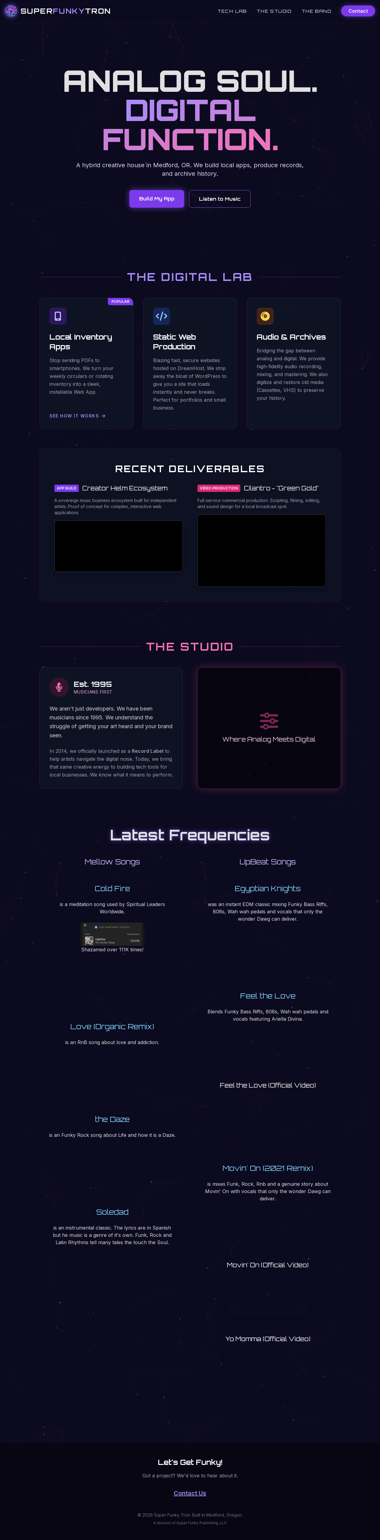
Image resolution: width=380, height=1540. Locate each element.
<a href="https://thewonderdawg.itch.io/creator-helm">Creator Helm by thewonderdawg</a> (119, 546)
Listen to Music (220, 199)
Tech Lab (232, 11)
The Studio (274, 11)
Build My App (156, 199)
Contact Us (190, 1493)
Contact (358, 11)
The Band (316, 11)
